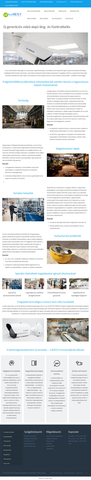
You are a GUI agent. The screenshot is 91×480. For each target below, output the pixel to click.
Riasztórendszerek (29, 446)
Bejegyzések (7, 450)
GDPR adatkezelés (56, 473)
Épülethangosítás (29, 443)
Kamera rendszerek (30, 436)
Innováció (49, 443)
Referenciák (7, 445)
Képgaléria (6, 454)
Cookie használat (69, 473)
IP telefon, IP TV (29, 441)
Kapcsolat (6, 463)
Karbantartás (50, 446)
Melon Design (41, 473)
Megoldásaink (7, 436)
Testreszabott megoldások (54, 436)
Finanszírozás (50, 441)
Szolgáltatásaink (8, 432)
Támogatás (7, 441)
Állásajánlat (7, 459)
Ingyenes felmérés (52, 438)
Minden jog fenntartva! (22, 473)
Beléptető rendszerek (30, 438)
